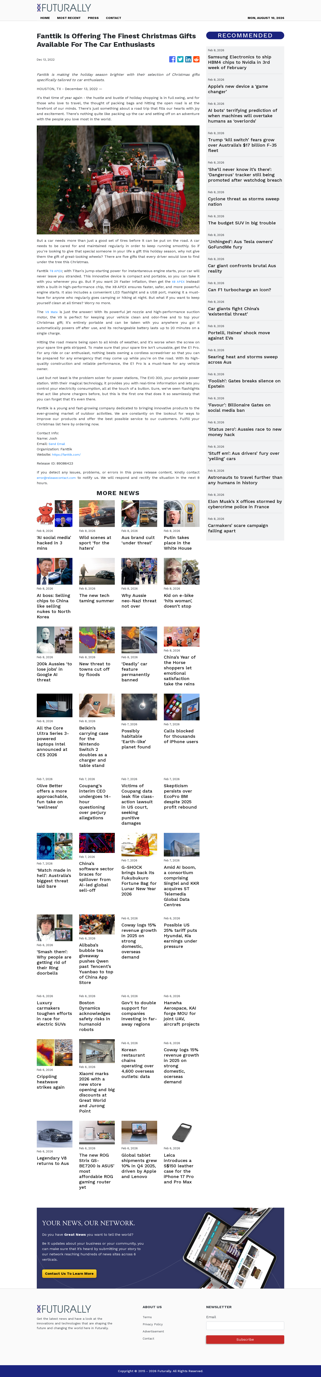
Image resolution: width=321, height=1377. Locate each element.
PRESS (93, 18)
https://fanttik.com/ (68, 454)
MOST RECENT (69, 18)
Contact (149, 1338)
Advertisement (155, 1331)
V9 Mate (52, 312)
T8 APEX (57, 271)
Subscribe (245, 1339)
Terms (148, 1317)
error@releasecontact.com (60, 477)
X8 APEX (178, 281)
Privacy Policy (154, 1324)
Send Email (58, 444)
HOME (45, 18)
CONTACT (113, 18)
